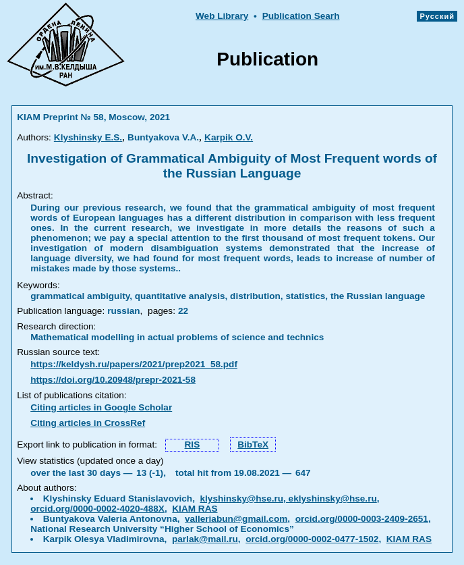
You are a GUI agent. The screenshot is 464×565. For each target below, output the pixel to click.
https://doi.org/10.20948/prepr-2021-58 (113, 380)
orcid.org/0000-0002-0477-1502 (311, 539)
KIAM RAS (194, 509)
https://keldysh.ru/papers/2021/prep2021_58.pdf (133, 364)
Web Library (222, 16)
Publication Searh (301, 16)
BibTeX (252, 444)
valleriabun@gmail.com (236, 519)
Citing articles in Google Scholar (101, 407)
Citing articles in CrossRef (87, 423)
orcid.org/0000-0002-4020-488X (97, 509)
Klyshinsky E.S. (88, 137)
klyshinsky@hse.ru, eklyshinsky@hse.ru (288, 498)
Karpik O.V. (228, 137)
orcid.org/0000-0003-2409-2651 (361, 519)
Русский (437, 16)
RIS (192, 444)
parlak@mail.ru (205, 539)
